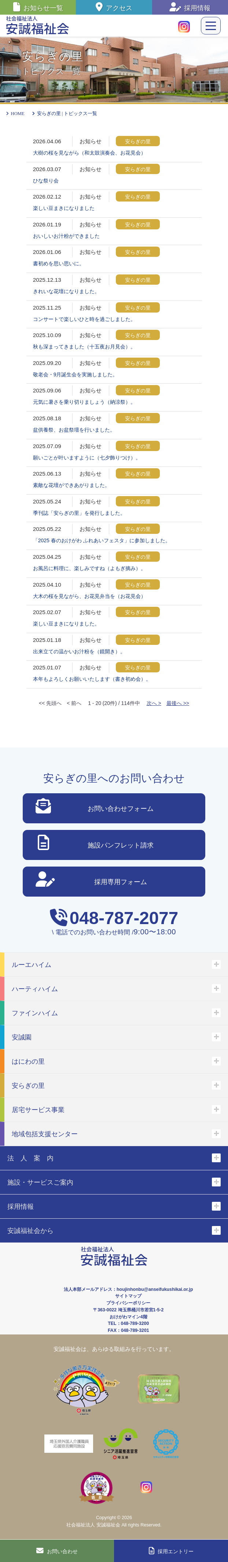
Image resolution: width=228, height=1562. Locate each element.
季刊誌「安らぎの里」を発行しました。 (79, 513)
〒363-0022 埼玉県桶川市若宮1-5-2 (128, 1309)
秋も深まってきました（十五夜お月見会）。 (84, 347)
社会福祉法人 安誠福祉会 (93, 1525)
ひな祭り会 (46, 181)
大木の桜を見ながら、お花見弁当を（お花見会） (89, 596)
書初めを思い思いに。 (58, 263)
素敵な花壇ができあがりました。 (71, 485)
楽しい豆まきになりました (64, 208)
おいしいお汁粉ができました (66, 236)
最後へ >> (177, 703)
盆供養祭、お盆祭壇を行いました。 (74, 430)
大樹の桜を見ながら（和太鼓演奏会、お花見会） (89, 153)
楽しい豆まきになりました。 (66, 624)
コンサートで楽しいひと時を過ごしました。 (84, 319)
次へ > (154, 703)
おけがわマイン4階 (128, 1316)
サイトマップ (128, 1296)
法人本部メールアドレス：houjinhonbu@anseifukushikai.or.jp (128, 1289)
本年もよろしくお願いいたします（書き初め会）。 (92, 679)
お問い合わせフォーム (95, 807)
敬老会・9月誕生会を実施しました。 (75, 374)
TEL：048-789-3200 (128, 1323)
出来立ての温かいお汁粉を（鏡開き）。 (79, 651)
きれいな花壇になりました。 (66, 291)
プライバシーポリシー (128, 1303)
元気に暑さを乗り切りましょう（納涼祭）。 (84, 402)
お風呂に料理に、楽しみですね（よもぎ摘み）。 (89, 568)
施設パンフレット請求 (96, 844)
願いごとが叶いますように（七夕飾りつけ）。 (87, 458)
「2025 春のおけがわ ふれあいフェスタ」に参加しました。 (101, 540)
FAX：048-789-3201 (128, 1330)
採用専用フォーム (91, 881)
